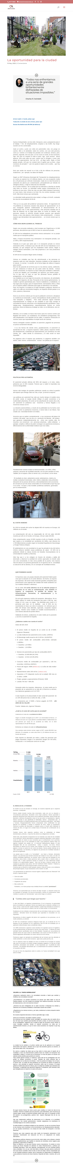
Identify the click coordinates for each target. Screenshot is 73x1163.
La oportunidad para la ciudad (32, 60)
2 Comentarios (22, 63)
